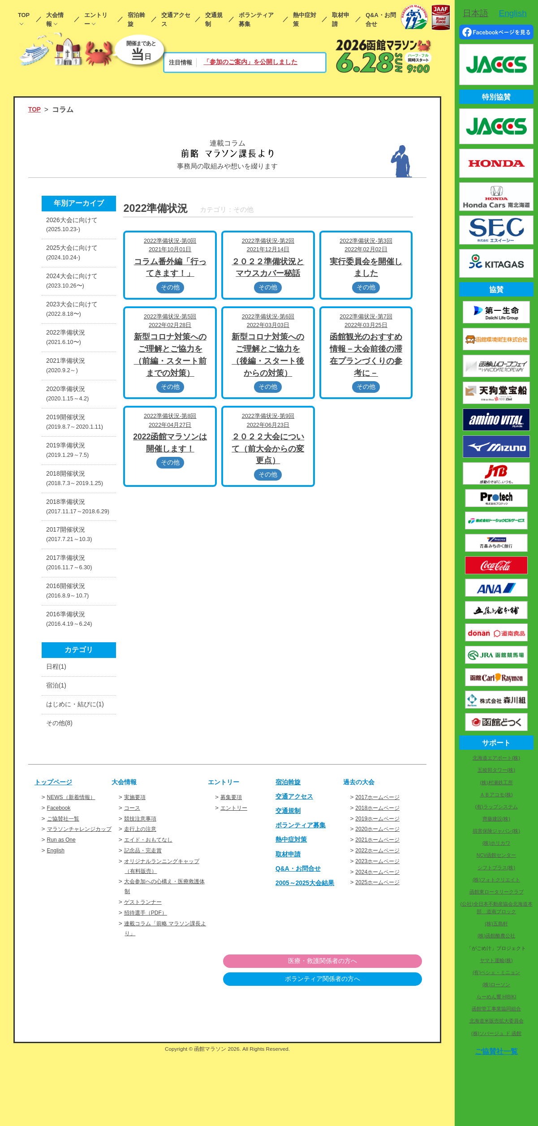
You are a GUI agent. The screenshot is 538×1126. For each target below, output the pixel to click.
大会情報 (55, 19)
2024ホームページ (380, 943)
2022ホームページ (380, 922)
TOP (24, 15)
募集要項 (232, 868)
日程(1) (57, 721)
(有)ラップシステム (496, 806)
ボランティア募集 (256, 19)
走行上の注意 (143, 901)
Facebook (60, 879)
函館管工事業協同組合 (496, 1008)
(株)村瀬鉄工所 (496, 782)
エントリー (96, 19)
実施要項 (136, 868)
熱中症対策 (304, 19)
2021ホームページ (380, 911)
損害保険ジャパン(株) (496, 831)
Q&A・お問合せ (381, 19)
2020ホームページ (380, 901)
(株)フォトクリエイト (496, 879)
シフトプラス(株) (496, 867)
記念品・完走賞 (146, 922)
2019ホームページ (380, 890)
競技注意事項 (143, 890)
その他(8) (61, 794)
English (57, 931)
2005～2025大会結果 (308, 954)
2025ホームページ (380, 954)
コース (133, 879)
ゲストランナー (146, 974)
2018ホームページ (380, 879)
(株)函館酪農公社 (496, 935)
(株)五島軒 (496, 923)
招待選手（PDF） (149, 984)
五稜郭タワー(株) (496, 770)
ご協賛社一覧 (66, 890)
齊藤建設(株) (496, 818)
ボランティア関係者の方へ (376, 1052)
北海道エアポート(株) (496, 758)
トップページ (55, 853)
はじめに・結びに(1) (74, 767)
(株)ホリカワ (496, 843)
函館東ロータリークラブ (496, 891)
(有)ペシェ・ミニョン (496, 972)
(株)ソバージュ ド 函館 (496, 1033)
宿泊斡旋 (136, 19)
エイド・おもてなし (152, 911)
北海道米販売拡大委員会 (496, 1020)
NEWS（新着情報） (75, 868)
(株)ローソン (496, 984)
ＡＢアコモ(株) (496, 794)
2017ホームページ (380, 868)
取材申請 (340, 19)
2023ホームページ (380, 932)
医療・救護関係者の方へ (375, 1033)
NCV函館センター (496, 855)
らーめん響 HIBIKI (496, 996)
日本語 (475, 13)
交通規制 (214, 19)
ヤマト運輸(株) (496, 960)
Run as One (63, 921)
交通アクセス (175, 19)
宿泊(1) (57, 742)
